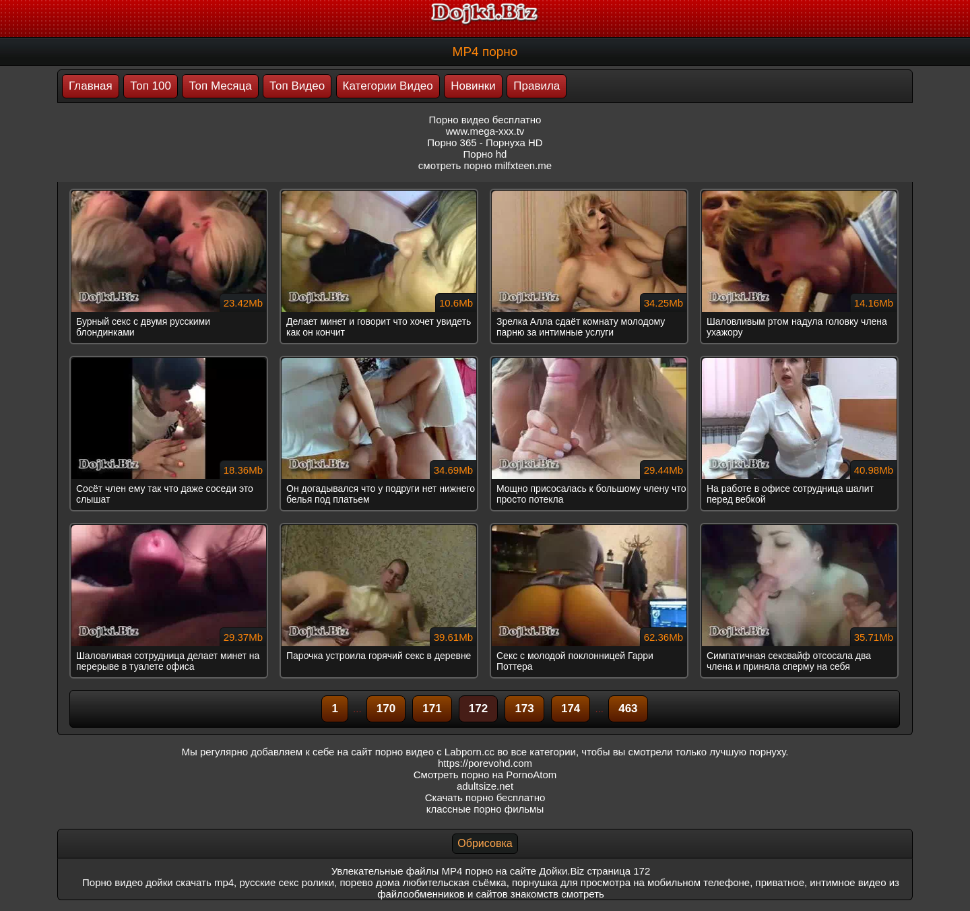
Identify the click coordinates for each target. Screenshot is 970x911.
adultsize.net (485, 786)
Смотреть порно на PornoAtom (485, 774)
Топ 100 (150, 86)
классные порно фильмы (485, 809)
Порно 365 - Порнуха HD (484, 142)
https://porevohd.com (485, 763)
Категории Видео (388, 86)
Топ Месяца (220, 86)
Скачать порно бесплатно (485, 797)
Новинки (473, 86)
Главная (90, 86)
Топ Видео (297, 86)
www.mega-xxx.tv (485, 131)
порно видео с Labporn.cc (434, 751)
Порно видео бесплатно (485, 119)
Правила (536, 86)
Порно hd (485, 154)
